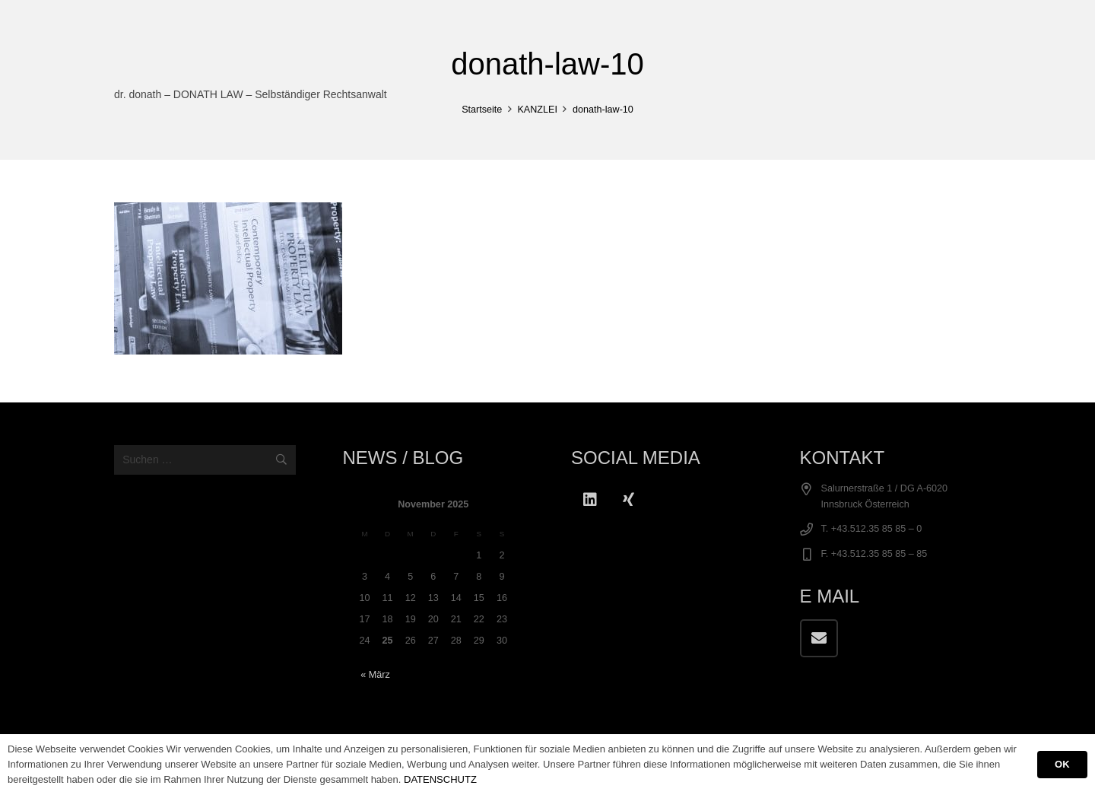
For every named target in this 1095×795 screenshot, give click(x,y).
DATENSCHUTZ (440, 779)
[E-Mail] (819, 638)
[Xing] (628, 500)
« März (375, 674)
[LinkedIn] (590, 500)
